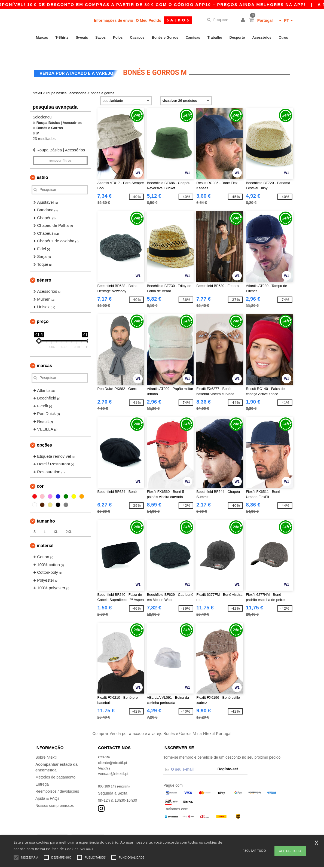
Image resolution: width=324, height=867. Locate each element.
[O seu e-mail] (188, 754)
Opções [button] (44, 430)
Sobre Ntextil (46, 742)
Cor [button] (40, 471)
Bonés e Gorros (165, 37)
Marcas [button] (44, 351)
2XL (69, 517)
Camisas (193, 37)
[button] (243, 20)
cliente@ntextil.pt (112, 748)
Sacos (100, 37)
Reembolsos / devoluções (57, 776)
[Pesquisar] (221, 20)
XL (56, 517)
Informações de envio (113, 20)
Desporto (237, 37)
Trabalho (214, 37)
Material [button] (45, 531)
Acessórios (261, 37)
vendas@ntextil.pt (113, 759)
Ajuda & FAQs (47, 783)
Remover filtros (60, 146)
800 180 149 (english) (116, 771)
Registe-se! (228, 754)
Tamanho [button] (46, 506)
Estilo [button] (42, 162)
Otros (283, 37)
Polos (118, 37)
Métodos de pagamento (55, 762)
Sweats (82, 37)
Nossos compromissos (54, 791)
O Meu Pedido (148, 20)
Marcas (42, 37)
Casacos (137, 37)
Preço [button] (43, 306)
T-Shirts (61, 37)
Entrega (42, 769)
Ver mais (86, 849)
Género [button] (44, 265)
